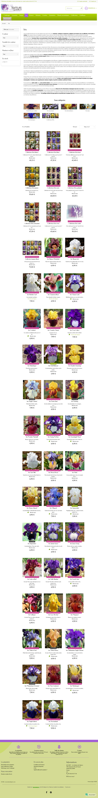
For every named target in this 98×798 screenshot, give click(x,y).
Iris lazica (39, 72)
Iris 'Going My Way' (53, 437)
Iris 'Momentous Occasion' (32, 686)
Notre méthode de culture (7, 766)
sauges (62, 42)
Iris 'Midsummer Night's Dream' (75, 650)
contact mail (25, 1)
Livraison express (39, 750)
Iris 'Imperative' (32, 543)
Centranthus (89, 41)
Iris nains (88, 111)
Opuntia (25, 44)
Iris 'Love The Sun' (53, 615)
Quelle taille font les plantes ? (40, 770)
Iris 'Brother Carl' (32, 294)
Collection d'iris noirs (53, 188)
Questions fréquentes (38, 766)
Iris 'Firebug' (74, 401)
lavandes (54, 42)
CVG (35, 768)
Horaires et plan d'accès (6, 774)
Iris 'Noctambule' (53, 721)
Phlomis (35, 44)
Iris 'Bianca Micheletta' (53, 259)
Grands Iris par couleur (31, 111)
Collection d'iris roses (53, 223)
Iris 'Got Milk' (32, 472)
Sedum (30, 42)
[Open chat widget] (89, 794)
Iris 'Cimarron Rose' (53, 294)
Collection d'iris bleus (53, 152)
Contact (79, 750)
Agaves (85, 42)
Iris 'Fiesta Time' (53, 401)
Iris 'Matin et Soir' (32, 650)
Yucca (88, 42)
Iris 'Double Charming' (74, 366)
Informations (71, 762)
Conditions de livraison (39, 764)
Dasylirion (93, 42)
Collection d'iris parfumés (75, 188)
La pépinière (18, 750)
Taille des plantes (59, 750)
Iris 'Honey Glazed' (32, 508)
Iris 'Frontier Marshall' (32, 437)
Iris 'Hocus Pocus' (53, 472)
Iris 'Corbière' (32, 330)
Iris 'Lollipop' (32, 615)
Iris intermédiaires (69, 111)
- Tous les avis (49, 787)
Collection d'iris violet (75, 223)
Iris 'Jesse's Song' (74, 543)
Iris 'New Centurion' (53, 686)
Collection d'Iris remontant (32, 223)
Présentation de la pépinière (7, 764)
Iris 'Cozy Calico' (74, 330)
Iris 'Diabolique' (32, 366)
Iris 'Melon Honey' (53, 650)
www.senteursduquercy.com (10, 781)
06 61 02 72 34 (33, 1)
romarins (58, 42)
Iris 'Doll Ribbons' (53, 366)
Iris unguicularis (31, 72)
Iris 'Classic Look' (75, 294)
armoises (67, 42)
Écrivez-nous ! (71, 776)
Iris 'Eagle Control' (32, 401)
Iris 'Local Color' (74, 579)
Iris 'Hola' (74, 472)
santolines (48, 42)
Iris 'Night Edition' (32, 721)
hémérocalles (80, 42)
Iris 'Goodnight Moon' (75, 437)
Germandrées (73, 42)
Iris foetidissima (90, 82)
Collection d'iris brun (75, 152)
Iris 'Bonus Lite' (75, 259)
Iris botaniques (31, 120)
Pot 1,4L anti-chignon (32, 298)
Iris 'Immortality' (74, 508)
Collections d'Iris (50, 120)
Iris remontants (50, 111)
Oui (5, 62)
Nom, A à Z (89, 126)
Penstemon (35, 42)
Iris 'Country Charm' (53, 330)
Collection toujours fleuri (32, 259)
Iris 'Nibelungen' (74, 686)
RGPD (95, 781)
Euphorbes (26, 42)
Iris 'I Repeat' (53, 508)
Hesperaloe (30, 44)
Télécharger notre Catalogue (7, 768)
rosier (39, 44)
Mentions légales (91, 781)
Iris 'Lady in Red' (32, 579)
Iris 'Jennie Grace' (53, 543)
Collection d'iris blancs (32, 152)
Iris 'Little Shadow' (53, 579)
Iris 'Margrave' (75, 615)
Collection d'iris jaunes (32, 188)
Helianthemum (42, 42)
